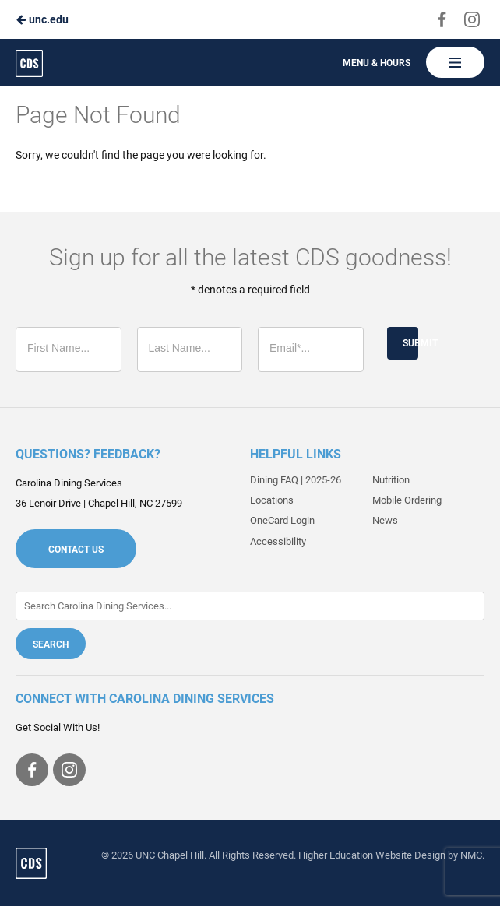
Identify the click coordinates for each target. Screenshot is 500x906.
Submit (410, 343)
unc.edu (42, 19)
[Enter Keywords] (250, 606)
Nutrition (391, 480)
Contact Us (76, 549)
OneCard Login (282, 520)
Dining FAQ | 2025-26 (295, 480)
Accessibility (278, 541)
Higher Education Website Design (371, 855)
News (385, 520)
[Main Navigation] (455, 62)
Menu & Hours (376, 63)
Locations (272, 500)
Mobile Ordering (407, 500)
